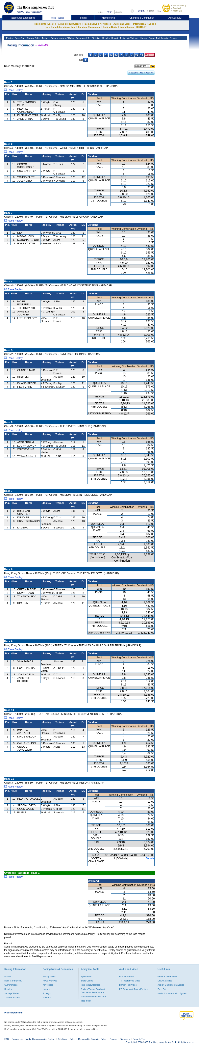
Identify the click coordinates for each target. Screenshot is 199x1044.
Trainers (47, 997)
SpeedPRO (86, 976)
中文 (109, 12)
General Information (167, 976)
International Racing (143, 24)
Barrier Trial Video (128, 985)
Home (100, 12)
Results (106, 38)
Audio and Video (122, 24)
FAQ (159, 11)
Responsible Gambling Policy (92, 1039)
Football (177, 8)
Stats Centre (87, 980)
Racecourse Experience (22, 17)
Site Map (62, 1039)
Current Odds (33, 38)
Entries (9, 38)
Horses (143, 38)
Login (141, 11)
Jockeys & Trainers (128, 38)
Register (150, 11)
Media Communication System (172, 993)
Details (150, 858)
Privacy (113, 1039)
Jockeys (47, 993)
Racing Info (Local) (44, 24)
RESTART (141, 27)
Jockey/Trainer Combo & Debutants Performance (93, 991)
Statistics (96, 38)
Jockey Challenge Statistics (171, 985)
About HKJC (175, 17)
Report (114, 38)
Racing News (90, 24)
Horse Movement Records (93, 996)
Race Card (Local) (13, 980)
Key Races (105, 24)
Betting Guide (110, 27)
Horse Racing (179, 5)
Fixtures (173, 38)
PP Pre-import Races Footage (133, 989)
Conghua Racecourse (89, 27)
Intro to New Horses (90, 985)
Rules (73, 1039)
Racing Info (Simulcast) (69, 24)
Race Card (19, 38)
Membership (108, 17)
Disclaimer (125, 1039)
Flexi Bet (162, 989)
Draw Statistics (165, 980)
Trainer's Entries (49, 38)
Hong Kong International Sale (60, 27)
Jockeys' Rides (66, 38)
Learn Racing (127, 27)
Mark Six (177, 11)
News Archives (50, 980)
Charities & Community (142, 17)
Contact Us (17, 1039)
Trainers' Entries (12, 997)
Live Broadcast (126, 976)
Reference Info (82, 38)
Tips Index (86, 1001)
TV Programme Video (129, 980)
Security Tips (139, 1039)
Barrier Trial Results (158, 38)
